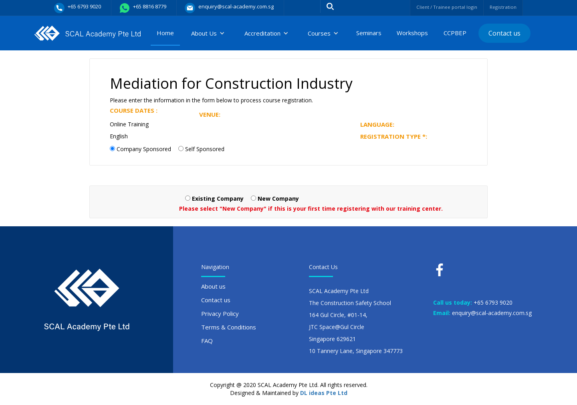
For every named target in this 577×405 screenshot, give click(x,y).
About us (213, 286)
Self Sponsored (204, 149)
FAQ (207, 341)
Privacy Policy (220, 313)
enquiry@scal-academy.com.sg (492, 313)
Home (165, 33)
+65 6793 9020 (493, 302)
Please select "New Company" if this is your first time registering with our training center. (311, 208)
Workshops (412, 33)
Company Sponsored (144, 149)
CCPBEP (455, 33)
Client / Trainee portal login (438, 7)
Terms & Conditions (228, 327)
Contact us (504, 33)
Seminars (368, 33)
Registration (500, 7)
